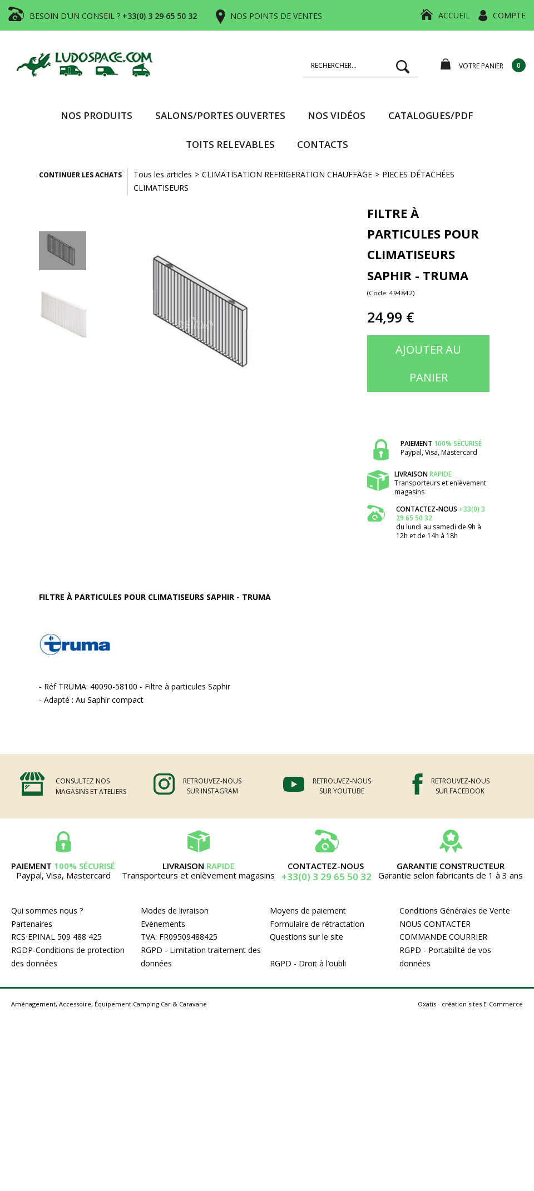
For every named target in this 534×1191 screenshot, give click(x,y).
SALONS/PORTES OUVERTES (220, 115)
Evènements (163, 924)
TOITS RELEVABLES (230, 144)
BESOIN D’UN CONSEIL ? (113, 16)
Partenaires (31, 924)
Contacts (322, 144)
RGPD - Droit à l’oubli (308, 963)
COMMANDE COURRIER (443, 936)
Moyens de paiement (308, 910)
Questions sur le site (306, 936)
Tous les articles (163, 174)
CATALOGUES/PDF (430, 115)
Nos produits (96, 115)
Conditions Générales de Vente (454, 910)
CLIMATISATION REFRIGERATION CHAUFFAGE (287, 174)
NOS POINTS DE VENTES (276, 16)
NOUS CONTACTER (435, 924)
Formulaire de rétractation (317, 924)
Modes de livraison (175, 910)
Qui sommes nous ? (47, 910)
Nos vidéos (336, 115)
